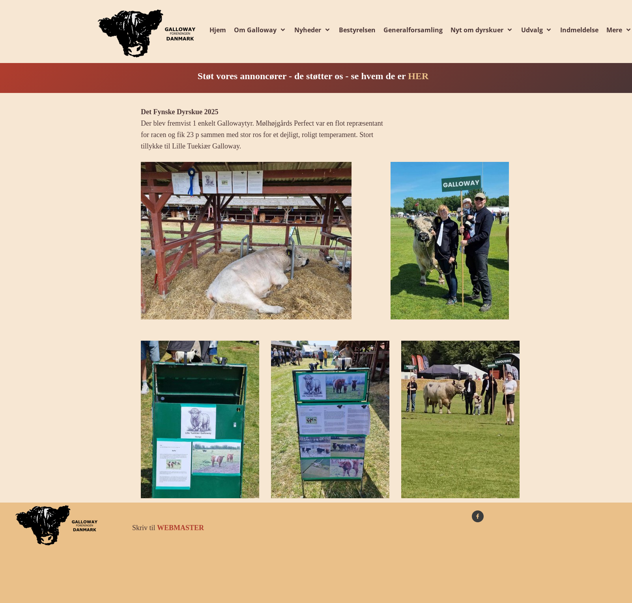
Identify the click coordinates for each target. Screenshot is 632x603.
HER (418, 76)
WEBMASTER (180, 528)
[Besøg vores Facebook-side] (478, 516)
